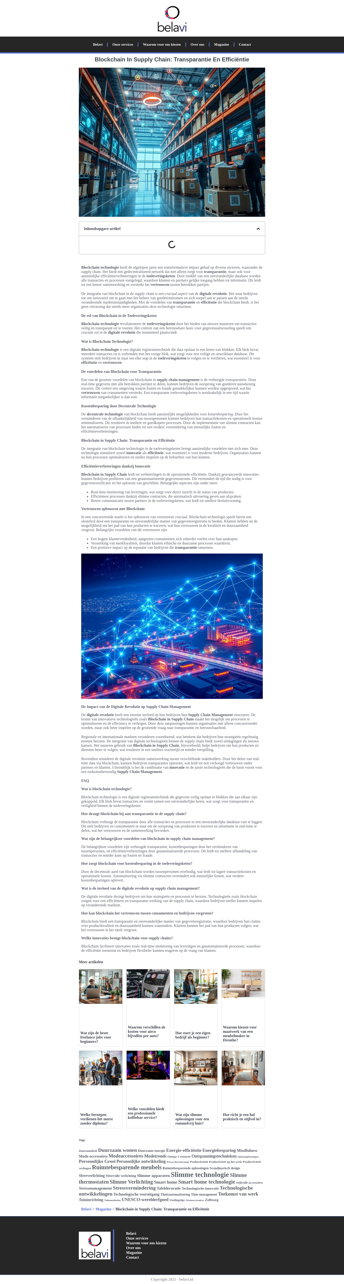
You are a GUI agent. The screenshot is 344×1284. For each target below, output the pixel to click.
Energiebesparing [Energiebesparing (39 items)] (219, 1150)
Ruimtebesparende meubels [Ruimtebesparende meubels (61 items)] (127, 1167)
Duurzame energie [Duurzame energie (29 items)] (151, 1151)
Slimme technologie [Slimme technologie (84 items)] (200, 1174)
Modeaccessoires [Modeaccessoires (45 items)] (125, 1156)
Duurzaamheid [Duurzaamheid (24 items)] (88, 1151)
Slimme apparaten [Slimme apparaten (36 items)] (153, 1175)
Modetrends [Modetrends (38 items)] (155, 1156)
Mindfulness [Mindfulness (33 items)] (247, 1150)
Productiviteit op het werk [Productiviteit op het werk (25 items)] (225, 1162)
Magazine (221, 44)
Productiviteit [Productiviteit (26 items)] (199, 1162)
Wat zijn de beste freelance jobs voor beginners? (95, 1037)
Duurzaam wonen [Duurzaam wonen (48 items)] (117, 1150)
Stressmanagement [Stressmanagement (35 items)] (95, 1188)
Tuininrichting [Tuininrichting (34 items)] (91, 1199)
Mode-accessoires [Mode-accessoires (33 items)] (93, 1156)
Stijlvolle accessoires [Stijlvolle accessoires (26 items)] (249, 1182)
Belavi (97, 44)
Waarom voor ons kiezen (162, 44)
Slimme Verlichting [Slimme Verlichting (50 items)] (131, 1182)
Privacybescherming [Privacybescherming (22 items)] (178, 1162)
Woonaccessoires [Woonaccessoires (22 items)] (195, 1200)
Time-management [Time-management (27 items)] (204, 1194)
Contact (245, 44)
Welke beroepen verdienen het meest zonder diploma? (96, 1119)
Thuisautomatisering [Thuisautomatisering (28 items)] (175, 1194)
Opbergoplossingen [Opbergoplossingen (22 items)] (247, 1156)
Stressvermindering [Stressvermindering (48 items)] (134, 1188)
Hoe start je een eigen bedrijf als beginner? (192, 1035)
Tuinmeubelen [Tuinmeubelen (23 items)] (112, 1200)
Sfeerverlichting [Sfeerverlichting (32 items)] (92, 1176)
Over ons (197, 44)
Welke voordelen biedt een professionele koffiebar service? (146, 1113)
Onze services (122, 44)
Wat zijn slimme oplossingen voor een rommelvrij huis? (192, 1119)
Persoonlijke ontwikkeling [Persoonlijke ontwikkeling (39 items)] (141, 1161)
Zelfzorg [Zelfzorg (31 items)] (211, 1200)
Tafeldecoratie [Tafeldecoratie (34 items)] (169, 1188)
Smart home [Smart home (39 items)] (165, 1182)
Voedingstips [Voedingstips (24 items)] (177, 1200)
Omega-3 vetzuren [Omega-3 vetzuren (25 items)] (178, 1156)
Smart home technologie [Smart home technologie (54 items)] (206, 1182)
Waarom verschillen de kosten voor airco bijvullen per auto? (146, 1031)
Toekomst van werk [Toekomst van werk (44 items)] (238, 1194)
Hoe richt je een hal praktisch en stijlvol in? (242, 1117)
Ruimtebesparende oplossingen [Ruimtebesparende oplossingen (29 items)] (186, 1168)
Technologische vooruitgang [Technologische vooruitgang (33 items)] (136, 1194)
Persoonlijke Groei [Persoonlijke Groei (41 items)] (97, 1161)
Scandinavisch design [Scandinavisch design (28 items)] (225, 1168)
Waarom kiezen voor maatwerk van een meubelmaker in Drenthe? (240, 1033)
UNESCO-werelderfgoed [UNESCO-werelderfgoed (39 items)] (145, 1199)
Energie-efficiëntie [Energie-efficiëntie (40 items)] (184, 1150)
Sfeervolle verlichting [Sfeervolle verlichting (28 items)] (121, 1176)
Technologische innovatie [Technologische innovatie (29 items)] (200, 1188)
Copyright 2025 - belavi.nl (172, 1279)
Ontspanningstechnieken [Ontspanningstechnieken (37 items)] (214, 1156)
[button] (258, 229)
